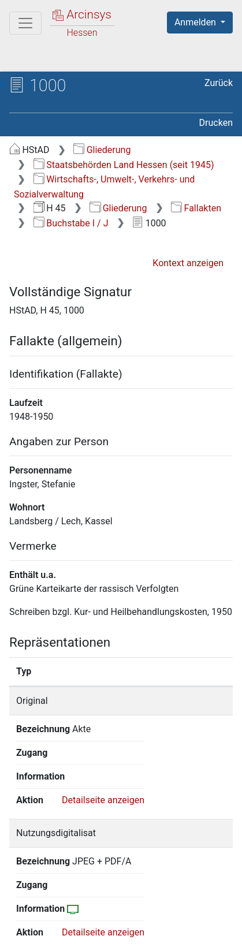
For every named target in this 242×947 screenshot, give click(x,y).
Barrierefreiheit (69, 931)
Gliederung (102, 149)
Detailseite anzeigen (103, 752)
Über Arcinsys (67, 919)
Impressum (155, 931)
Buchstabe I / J (71, 223)
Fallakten (196, 208)
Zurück (218, 82)
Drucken (216, 122)
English (27, 897)
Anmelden (196, 22)
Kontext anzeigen (188, 263)
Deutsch (69, 897)
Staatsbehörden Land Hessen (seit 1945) (123, 164)
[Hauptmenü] (25, 23)
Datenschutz (153, 919)
